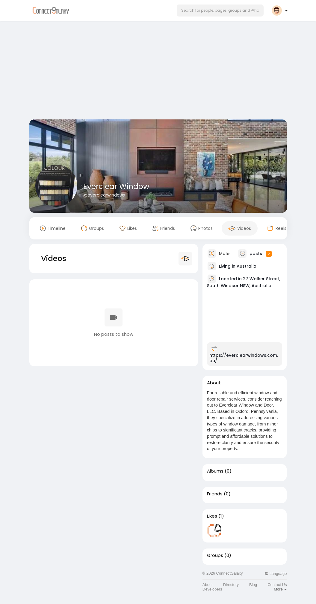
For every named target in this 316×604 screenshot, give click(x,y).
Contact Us (277, 585)
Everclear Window (116, 186)
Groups (215, 555)
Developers (212, 589)
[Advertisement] (158, 71)
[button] (220, 11)
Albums (215, 471)
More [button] (280, 589)
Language (275, 573)
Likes (212, 516)
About (207, 585)
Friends (215, 493)
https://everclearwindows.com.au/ (243, 358)
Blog (253, 585)
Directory (231, 585)
